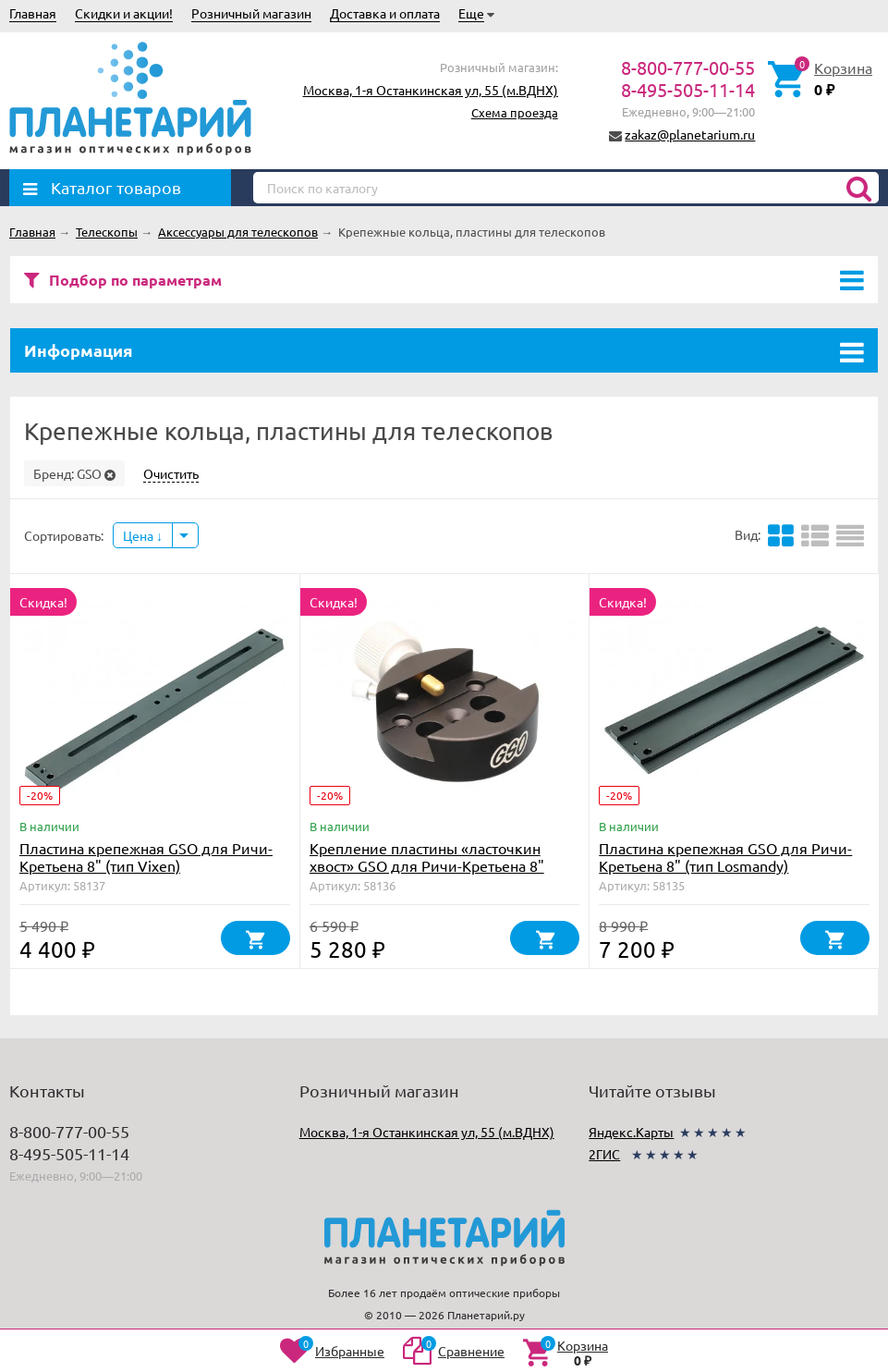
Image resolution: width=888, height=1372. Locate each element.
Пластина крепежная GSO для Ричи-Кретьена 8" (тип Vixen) (146, 857)
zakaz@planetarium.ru (690, 134)
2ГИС (604, 1153)
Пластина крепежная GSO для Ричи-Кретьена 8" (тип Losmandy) (725, 857)
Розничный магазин (251, 13)
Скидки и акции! (124, 13)
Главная (32, 13)
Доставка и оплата (385, 13)
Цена (143, 535)
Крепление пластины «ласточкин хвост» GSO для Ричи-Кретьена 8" (427, 857)
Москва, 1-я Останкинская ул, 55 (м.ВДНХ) (430, 89)
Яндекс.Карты (631, 1131)
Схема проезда (514, 112)
